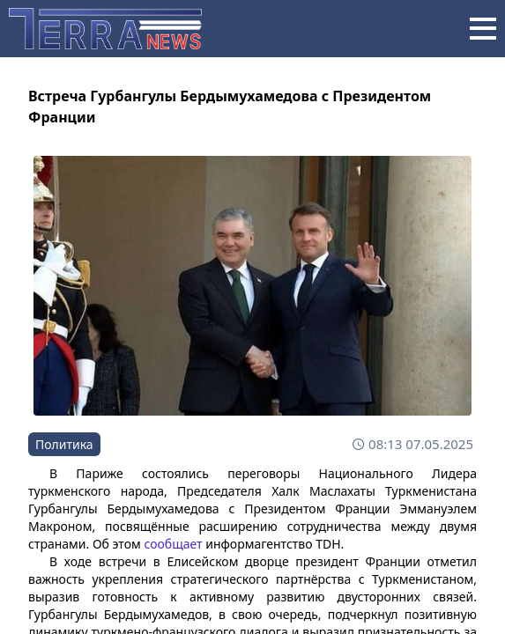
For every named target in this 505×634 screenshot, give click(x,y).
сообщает (173, 543)
